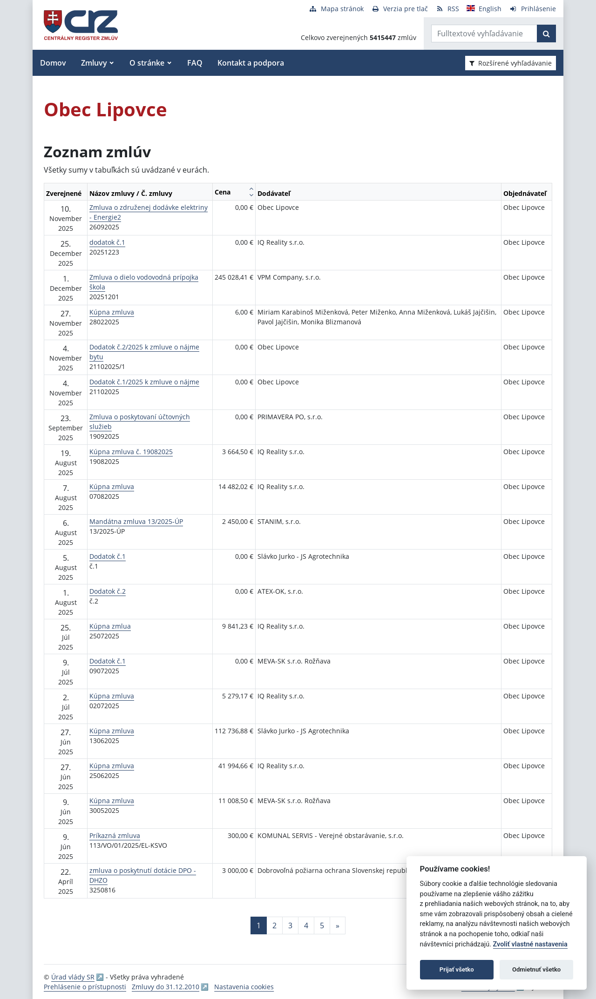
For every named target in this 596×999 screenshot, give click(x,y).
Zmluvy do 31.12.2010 (165, 986)
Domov (53, 63)
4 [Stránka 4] (306, 925)
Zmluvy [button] (94, 63)
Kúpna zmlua (110, 626)
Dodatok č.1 (107, 556)
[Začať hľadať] (546, 33)
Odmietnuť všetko (536, 969)
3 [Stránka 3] (290, 925)
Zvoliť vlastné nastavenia (530, 944)
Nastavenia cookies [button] (244, 986)
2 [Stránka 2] (274, 925)
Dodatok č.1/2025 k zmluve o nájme (144, 381)
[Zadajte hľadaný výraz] (484, 33)
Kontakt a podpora (250, 63)
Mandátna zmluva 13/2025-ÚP (136, 521)
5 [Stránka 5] (322, 925)
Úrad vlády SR (73, 976)
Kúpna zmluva (111, 312)
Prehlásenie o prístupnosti (85, 986)
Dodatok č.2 (107, 591)
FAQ (195, 63)
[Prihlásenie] (532, 8)
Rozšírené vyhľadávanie (510, 63)
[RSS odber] (447, 8)
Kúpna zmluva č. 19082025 (131, 451)
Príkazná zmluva (114, 835)
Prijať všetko (457, 969)
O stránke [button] (146, 63)
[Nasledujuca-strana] (337, 925)
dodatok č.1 (107, 242)
